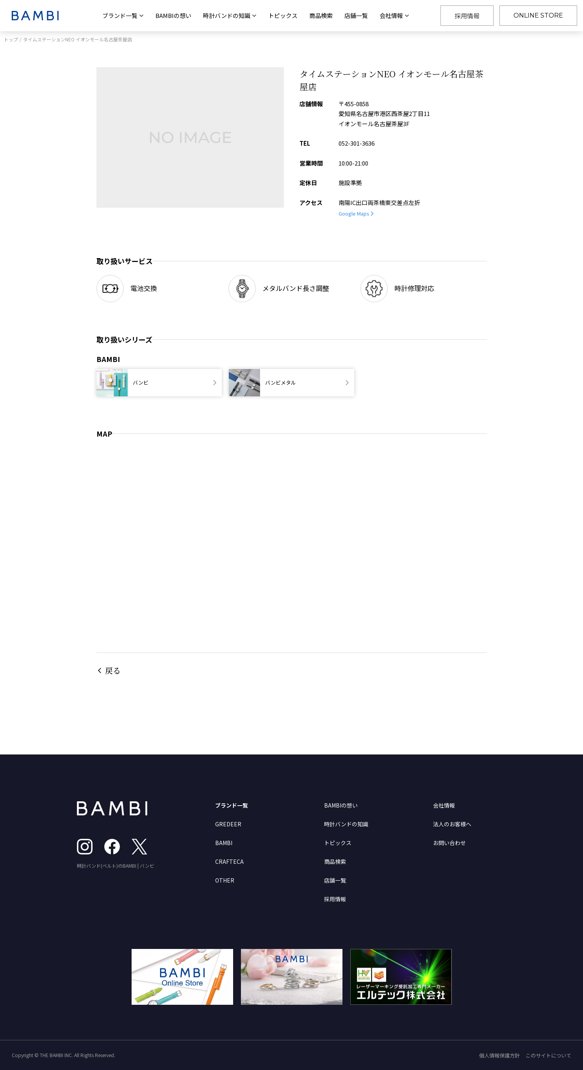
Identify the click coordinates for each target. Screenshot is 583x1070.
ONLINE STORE (538, 15)
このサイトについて (548, 1055)
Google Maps (354, 213)
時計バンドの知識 (346, 824)
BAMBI (223, 843)
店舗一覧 (356, 15)
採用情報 (467, 15)
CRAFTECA (229, 861)
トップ (11, 39)
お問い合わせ (449, 843)
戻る (113, 670)
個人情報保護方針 (499, 1055)
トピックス (283, 15)
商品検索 (321, 15)
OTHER (224, 880)
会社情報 (444, 805)
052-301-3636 (356, 143)
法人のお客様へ (452, 824)
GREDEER (228, 824)
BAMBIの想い (173, 15)
